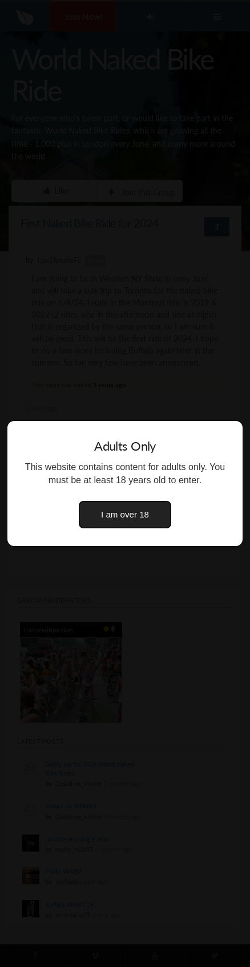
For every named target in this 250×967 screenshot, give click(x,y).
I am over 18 (125, 514)
